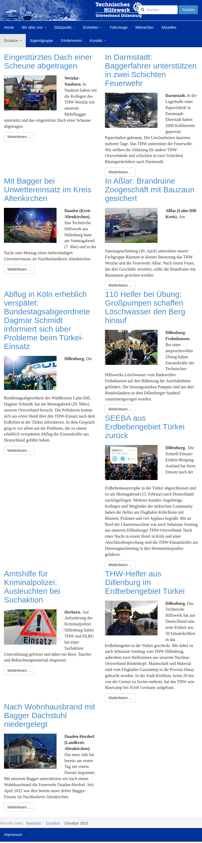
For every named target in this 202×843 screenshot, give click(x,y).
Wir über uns (34, 27)
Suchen (188, 10)
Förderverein (71, 40)
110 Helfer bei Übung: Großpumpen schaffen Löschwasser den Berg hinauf (145, 307)
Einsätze (13, 40)
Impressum (13, 834)
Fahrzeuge (119, 27)
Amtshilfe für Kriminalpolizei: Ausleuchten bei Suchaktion (32, 586)
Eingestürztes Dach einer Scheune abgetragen (48, 61)
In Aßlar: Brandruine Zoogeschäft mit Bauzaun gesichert (149, 190)
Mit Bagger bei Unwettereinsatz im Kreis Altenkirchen (47, 190)
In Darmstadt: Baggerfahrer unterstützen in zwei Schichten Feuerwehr (151, 70)
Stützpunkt (64, 27)
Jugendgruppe (41, 40)
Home (9, 27)
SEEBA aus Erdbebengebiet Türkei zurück (145, 427)
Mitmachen (144, 27)
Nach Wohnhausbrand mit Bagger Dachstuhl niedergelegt (49, 715)
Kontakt (98, 40)
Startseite (33, 823)
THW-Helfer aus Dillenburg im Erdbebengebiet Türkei (145, 582)
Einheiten (92, 27)
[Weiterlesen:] (19, 136)
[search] (158, 9)
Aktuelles (168, 27)
